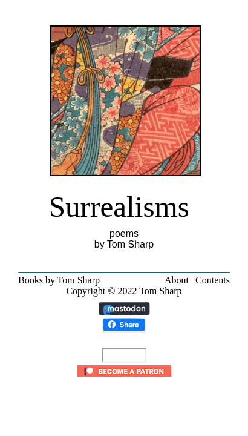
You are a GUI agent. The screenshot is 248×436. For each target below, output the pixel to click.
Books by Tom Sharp (59, 280)
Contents (212, 280)
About (177, 280)
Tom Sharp (160, 291)
